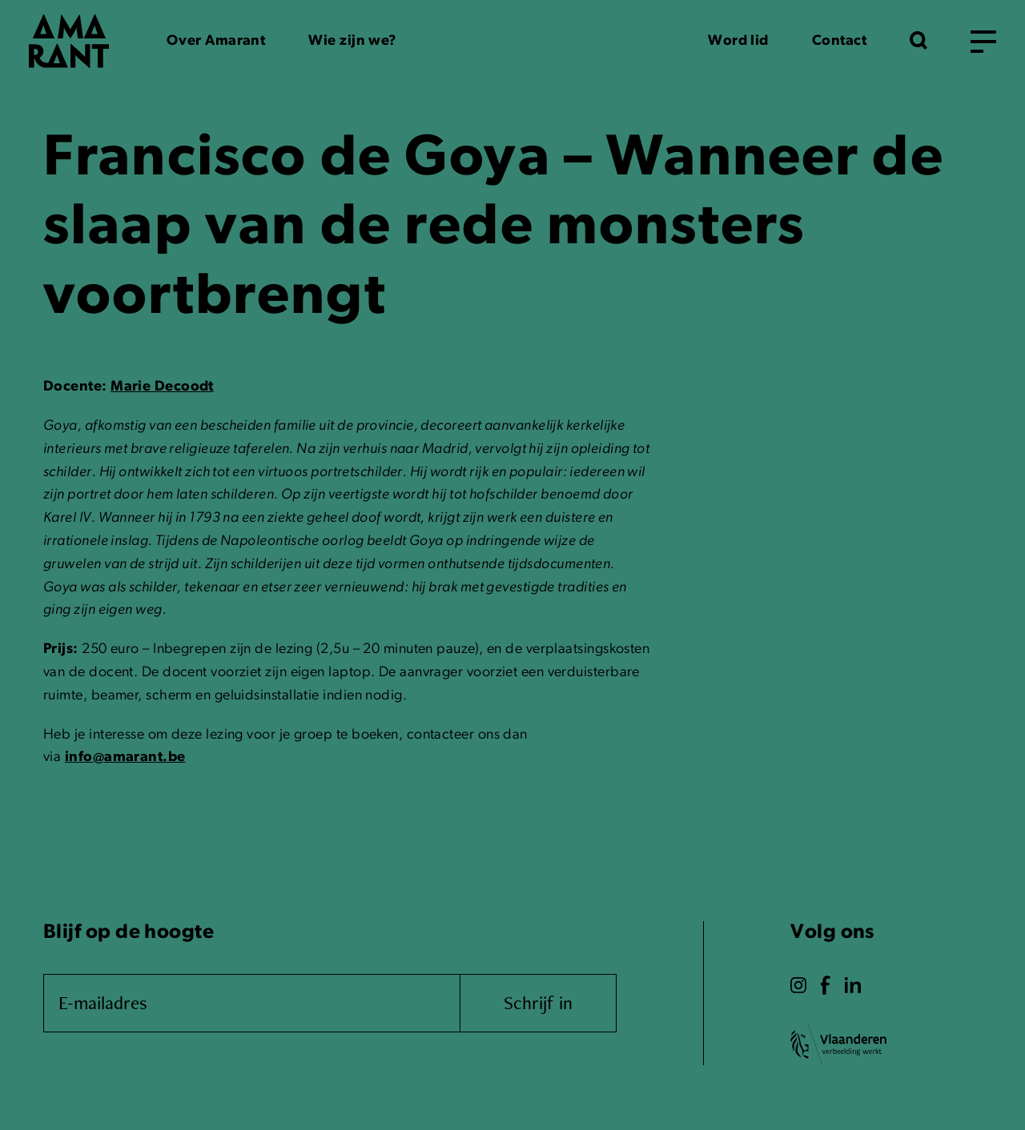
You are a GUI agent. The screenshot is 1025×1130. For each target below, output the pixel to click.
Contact (839, 41)
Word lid (738, 41)
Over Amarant (216, 41)
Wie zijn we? (352, 41)
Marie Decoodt (162, 387)
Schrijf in (538, 1002)
